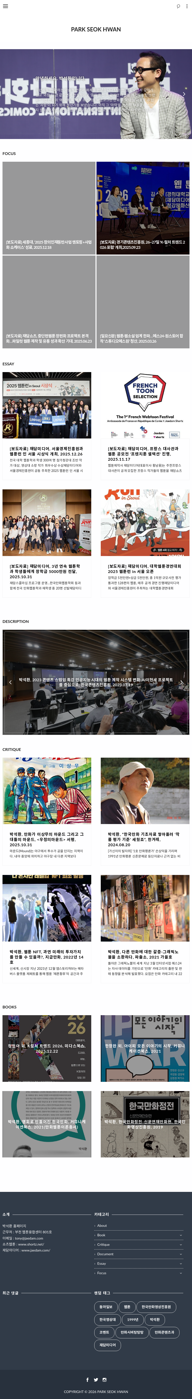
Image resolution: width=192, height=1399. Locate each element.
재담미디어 (108, 1345)
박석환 (155, 1319)
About (102, 1225)
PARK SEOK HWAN (112, 1392)
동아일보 (106, 1307)
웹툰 (127, 1307)
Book (101, 1235)
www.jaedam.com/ (36, 1250)
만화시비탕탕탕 (132, 1332)
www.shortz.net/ (31, 1244)
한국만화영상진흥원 (156, 1307)
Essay (101, 1263)
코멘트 (104, 1332)
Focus (101, 1273)
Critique (103, 1244)
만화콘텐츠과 (164, 1332)
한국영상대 (108, 1319)
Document (105, 1254)
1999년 (132, 1319)
